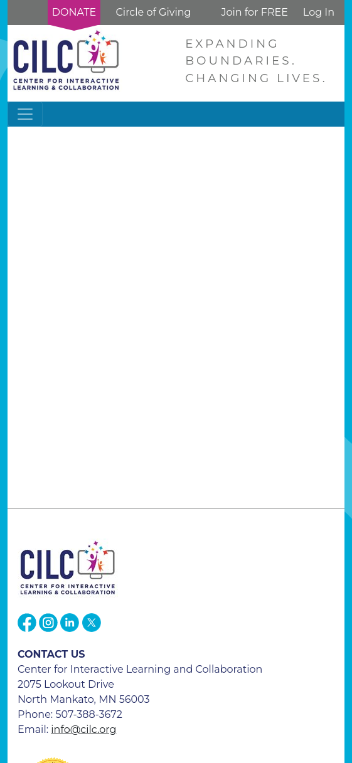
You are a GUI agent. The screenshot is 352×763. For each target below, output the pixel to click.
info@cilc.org (83, 729)
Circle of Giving (153, 12)
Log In (318, 12)
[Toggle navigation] (25, 114)
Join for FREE (254, 12)
